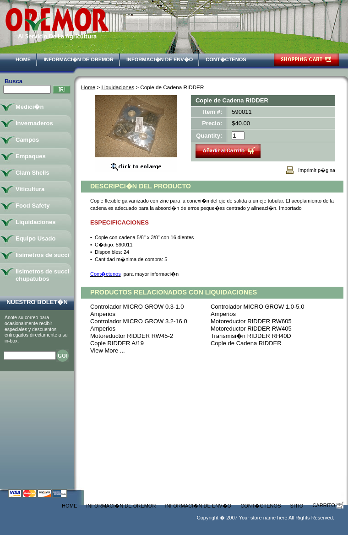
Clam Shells (32, 172)
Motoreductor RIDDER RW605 (251, 321)
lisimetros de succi (42, 254)
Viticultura (30, 189)
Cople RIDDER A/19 (117, 343)
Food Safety (32, 205)
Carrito (327, 505)
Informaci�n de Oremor (79, 59)
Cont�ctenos (226, 59)
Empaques (31, 156)
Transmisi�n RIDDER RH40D (251, 335)
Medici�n (30, 106)
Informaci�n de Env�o (159, 59)
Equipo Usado (35, 238)
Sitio (297, 505)
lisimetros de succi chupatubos (42, 275)
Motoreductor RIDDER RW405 (251, 328)
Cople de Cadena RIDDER (246, 343)
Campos (27, 139)
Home (23, 59)
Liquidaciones (118, 87)
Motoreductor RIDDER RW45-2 (131, 335)
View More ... (107, 350)
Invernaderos (34, 123)
